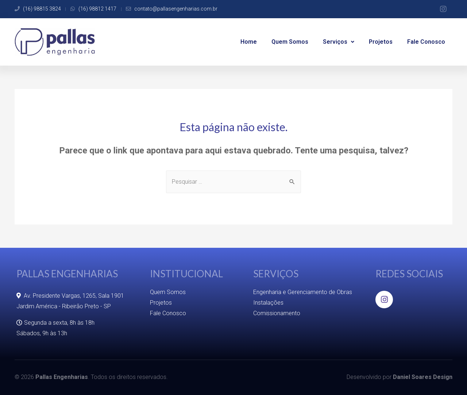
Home (248, 41)
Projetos (381, 41)
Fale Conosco (426, 41)
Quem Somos (289, 41)
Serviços (338, 41)
